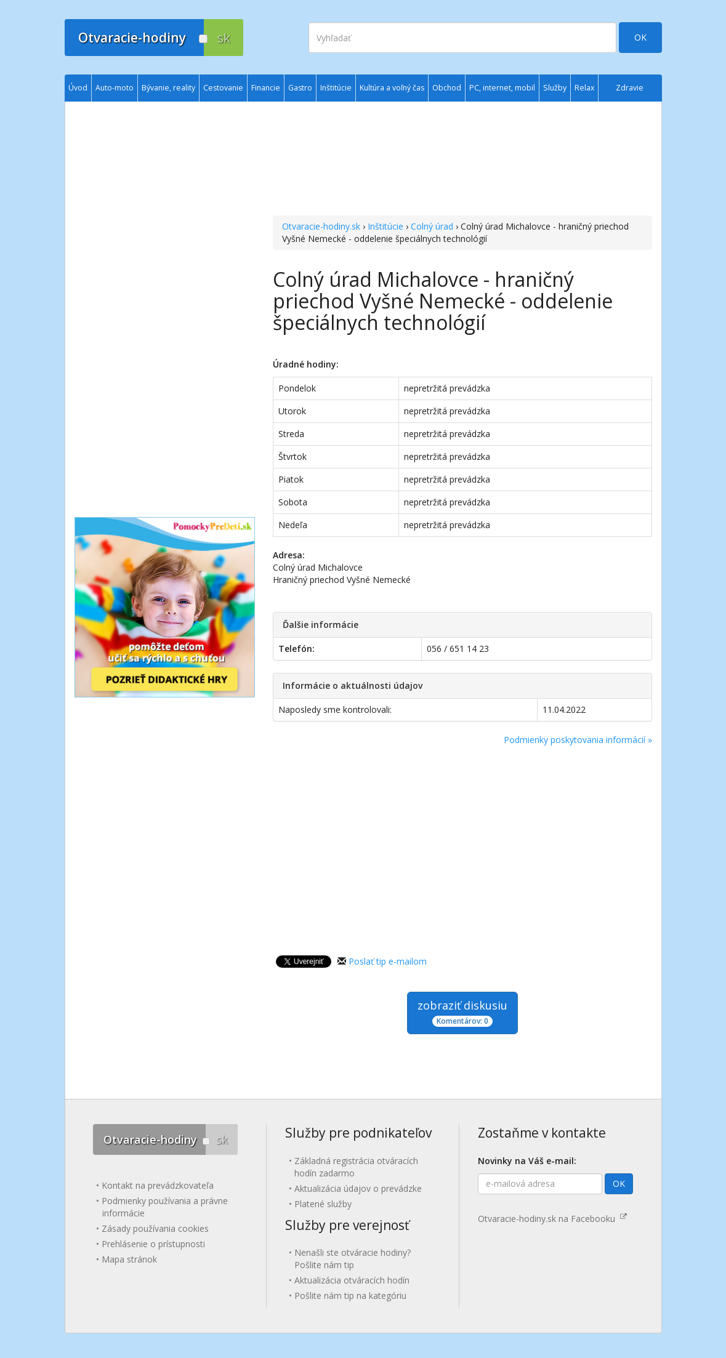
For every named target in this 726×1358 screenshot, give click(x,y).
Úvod (77, 87)
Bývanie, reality (168, 87)
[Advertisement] (462, 160)
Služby (555, 87)
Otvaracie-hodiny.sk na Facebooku (552, 1218)
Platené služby (323, 1204)
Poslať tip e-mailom (388, 961)
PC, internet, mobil (502, 87)
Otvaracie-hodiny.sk (321, 226)
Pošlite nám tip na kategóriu (350, 1295)
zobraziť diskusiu (462, 1012)
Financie (265, 87)
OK (640, 37)
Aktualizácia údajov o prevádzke (358, 1188)
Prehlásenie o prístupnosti (153, 1244)
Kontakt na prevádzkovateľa (158, 1185)
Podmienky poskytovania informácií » (578, 739)
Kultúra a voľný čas (392, 87)
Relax (584, 87)
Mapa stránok (129, 1259)
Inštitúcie (385, 226)
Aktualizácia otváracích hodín (351, 1280)
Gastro (300, 87)
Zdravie (629, 87)
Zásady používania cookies (155, 1228)
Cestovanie (223, 87)
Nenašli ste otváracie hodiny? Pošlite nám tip (352, 1259)
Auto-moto (114, 87)
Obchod (446, 87)
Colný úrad (432, 226)
